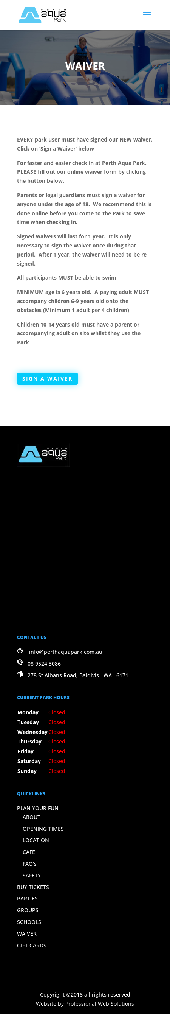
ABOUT (31, 817)
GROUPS (28, 910)
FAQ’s (30, 863)
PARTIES (27, 898)
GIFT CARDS (31, 945)
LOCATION (36, 840)
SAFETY (32, 875)
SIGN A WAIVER (47, 378)
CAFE (29, 851)
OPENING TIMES (43, 828)
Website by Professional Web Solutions (85, 1003)
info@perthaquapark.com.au (65, 651)
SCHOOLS (29, 921)
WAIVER (27, 933)
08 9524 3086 (44, 663)
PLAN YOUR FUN (38, 808)
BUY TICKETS (33, 887)
